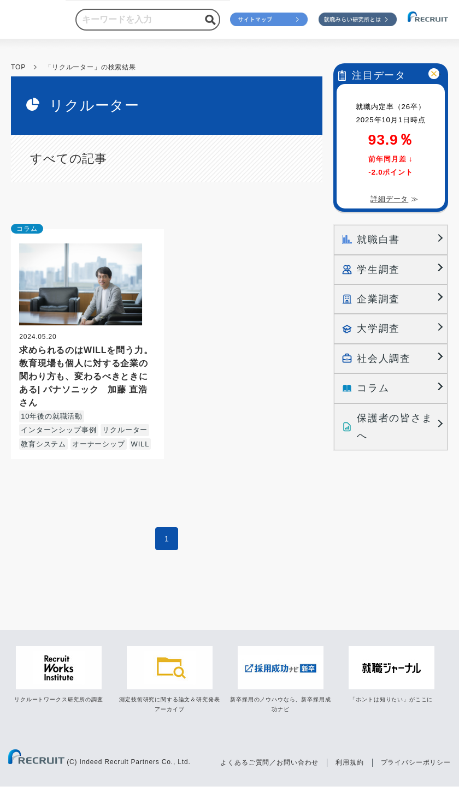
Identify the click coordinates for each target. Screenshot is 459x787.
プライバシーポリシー (416, 762)
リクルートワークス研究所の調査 (58, 699)
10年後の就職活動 (52, 416)
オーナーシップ (98, 444)
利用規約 (349, 762)
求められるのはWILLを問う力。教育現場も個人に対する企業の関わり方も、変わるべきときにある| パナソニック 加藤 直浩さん (86, 376)
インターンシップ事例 (58, 430)
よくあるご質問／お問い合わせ (269, 762)
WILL (140, 444)
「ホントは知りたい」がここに (391, 699)
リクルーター (125, 430)
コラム (27, 228)
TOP (18, 67)
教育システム (43, 444)
